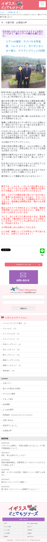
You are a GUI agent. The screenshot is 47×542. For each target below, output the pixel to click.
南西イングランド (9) (12, 365)
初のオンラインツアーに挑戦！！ (14, 482)
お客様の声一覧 (13, 12)
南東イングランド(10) (11, 360)
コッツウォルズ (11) (11, 334)
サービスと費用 (9, 394)
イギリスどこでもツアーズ (22, 540)
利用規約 (6, 536)
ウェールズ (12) (9, 328)
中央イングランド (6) (12, 344)
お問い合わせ (8, 420)
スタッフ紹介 (8, 399)
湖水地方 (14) (8, 371)
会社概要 (6, 404)
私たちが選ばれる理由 (11, 388)
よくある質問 (8, 409)
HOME (2, 12)
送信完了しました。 (11, 425)
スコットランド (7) (11, 339)
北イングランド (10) (11, 349)
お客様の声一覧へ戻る (23, 264)
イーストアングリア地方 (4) (14, 323)
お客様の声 (7, 430)
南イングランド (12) (11, 355)
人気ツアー (7, 383)
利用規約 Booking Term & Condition (18, 415)
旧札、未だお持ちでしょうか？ (13, 455)
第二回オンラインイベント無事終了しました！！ (20, 489)
